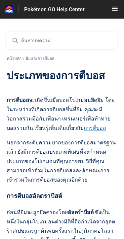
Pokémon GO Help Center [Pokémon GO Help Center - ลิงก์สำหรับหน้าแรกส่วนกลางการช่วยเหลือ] (54, 9)
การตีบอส (95, 128)
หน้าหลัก (14, 58)
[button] (115, 11)
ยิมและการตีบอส (40, 58)
